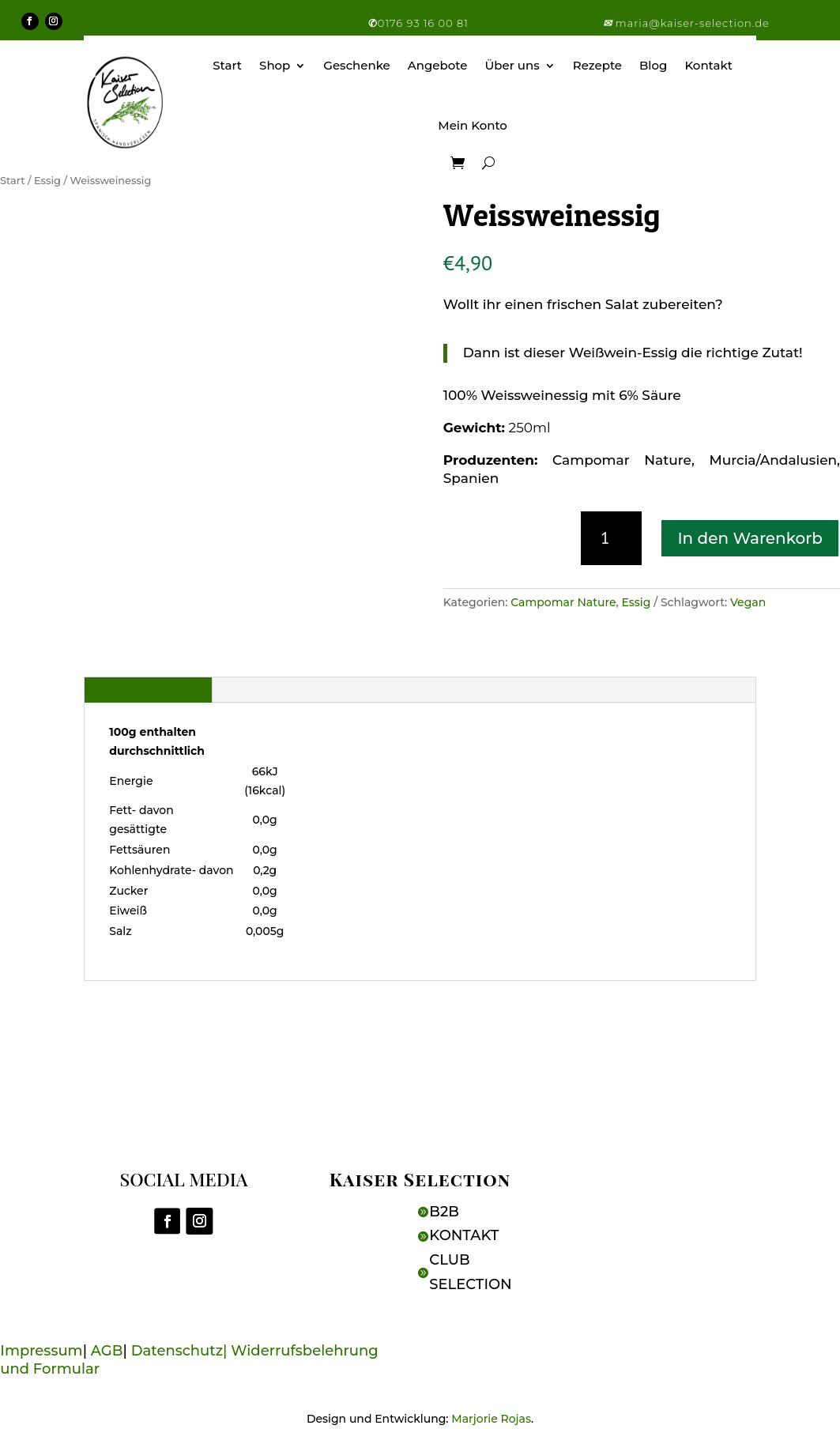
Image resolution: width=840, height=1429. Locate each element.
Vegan (748, 602)
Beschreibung (148, 689)
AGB (107, 1350)
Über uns (511, 65)
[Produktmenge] (611, 538)
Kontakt (708, 65)
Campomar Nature (563, 602)
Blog (653, 65)
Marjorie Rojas (491, 1419)
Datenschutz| (181, 1350)
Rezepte (597, 65)
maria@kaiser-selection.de (693, 23)
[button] (609, 23)
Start (227, 65)
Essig (47, 181)
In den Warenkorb (750, 538)
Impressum (41, 1350)
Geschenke (356, 65)
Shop (274, 65)
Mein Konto (472, 125)
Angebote (438, 65)
